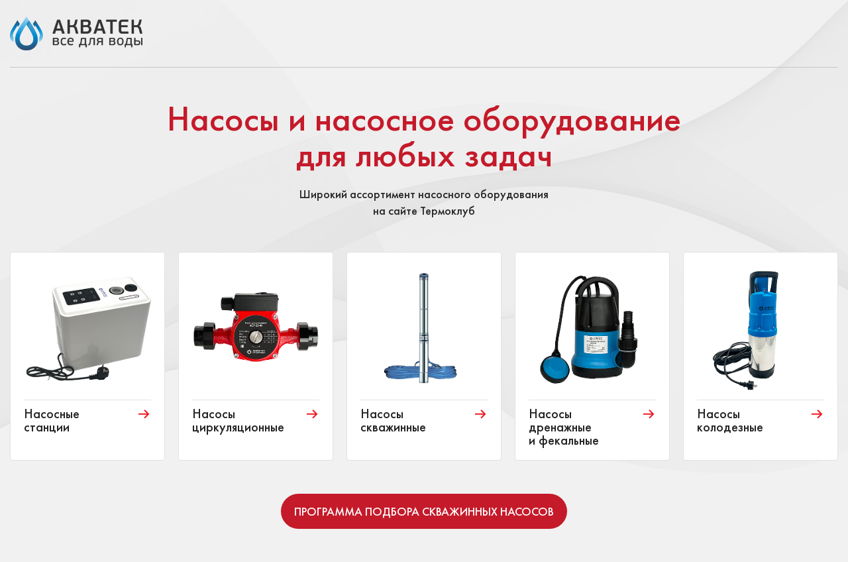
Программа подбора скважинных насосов (424, 511)
